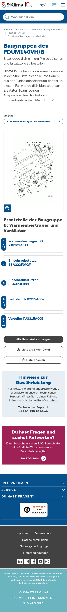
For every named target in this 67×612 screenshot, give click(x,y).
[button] (33, 349)
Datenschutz (43, 533)
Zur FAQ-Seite (30, 458)
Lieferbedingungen (35, 552)
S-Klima (8, 29)
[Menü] (45, 505)
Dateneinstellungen (35, 539)
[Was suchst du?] (33, 17)
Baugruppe (9, 115)
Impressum (23, 533)
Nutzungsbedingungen (35, 546)
